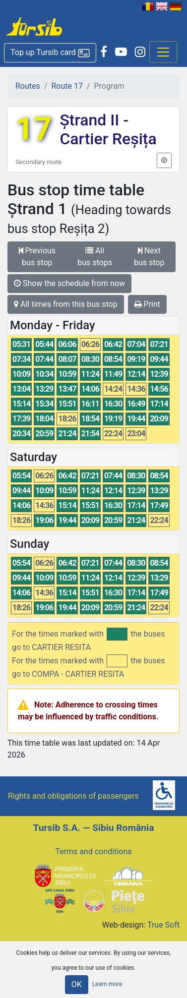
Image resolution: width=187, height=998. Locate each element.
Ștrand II (91, 120)
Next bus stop (149, 256)
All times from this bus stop (66, 304)
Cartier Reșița (108, 138)
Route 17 (66, 86)
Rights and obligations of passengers (73, 796)
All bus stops (94, 256)
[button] (50, 52)
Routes (27, 86)
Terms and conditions (93, 851)
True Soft (163, 925)
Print (147, 304)
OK (76, 984)
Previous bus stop (37, 256)
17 (33, 129)
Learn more (107, 984)
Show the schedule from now (69, 283)
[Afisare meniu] (163, 52)
